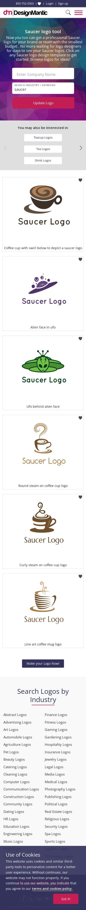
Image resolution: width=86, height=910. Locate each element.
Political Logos (56, 804)
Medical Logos (56, 781)
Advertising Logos (17, 722)
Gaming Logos (56, 729)
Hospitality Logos (58, 744)
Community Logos (17, 804)
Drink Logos (43, 160)
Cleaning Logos (15, 774)
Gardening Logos (58, 737)
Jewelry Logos (56, 759)
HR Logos (10, 819)
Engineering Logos (17, 833)
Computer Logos (16, 781)
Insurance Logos (57, 752)
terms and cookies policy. (52, 888)
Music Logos (13, 841)
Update (43, 103)
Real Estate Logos (58, 811)
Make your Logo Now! (43, 663)
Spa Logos (53, 833)
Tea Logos (43, 149)
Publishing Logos (58, 796)
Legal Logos (54, 767)
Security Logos (56, 826)
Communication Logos (21, 789)
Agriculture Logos (17, 744)
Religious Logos (57, 819)
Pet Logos (11, 752)
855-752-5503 (25, 3)
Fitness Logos (55, 722)
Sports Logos (55, 841)
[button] (81, 148)
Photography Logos (60, 789)
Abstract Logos (15, 714)
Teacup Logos (43, 137)
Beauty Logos (14, 759)
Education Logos (16, 826)
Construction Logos (18, 796)
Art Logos (10, 729)
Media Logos (55, 774)
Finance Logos (56, 714)
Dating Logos (13, 811)
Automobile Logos (17, 737)
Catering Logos (15, 767)
